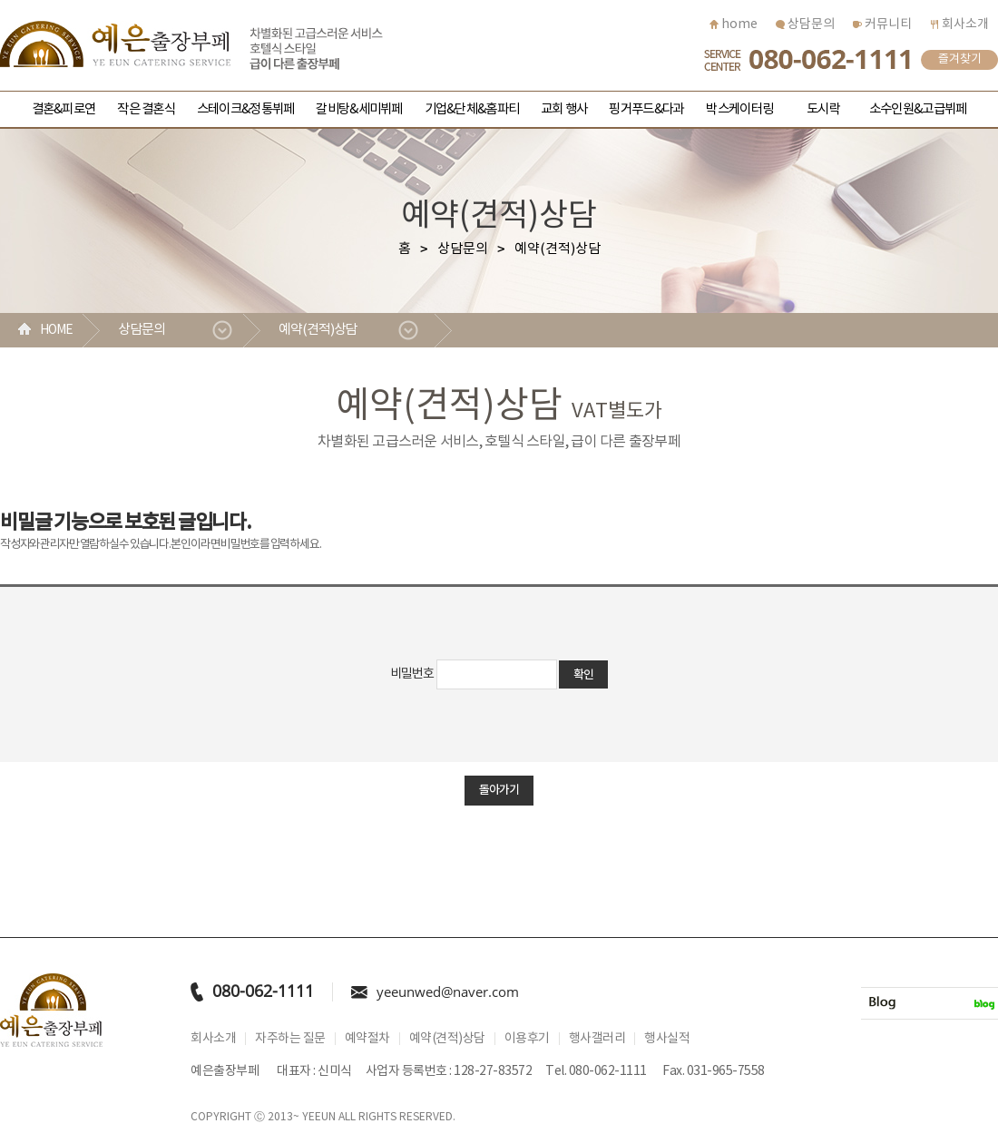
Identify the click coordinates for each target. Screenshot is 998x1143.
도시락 (823, 109)
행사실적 (667, 1038)
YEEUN (319, 1117)
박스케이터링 (739, 109)
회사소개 (959, 24)
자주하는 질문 (290, 1038)
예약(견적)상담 (318, 329)
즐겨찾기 (960, 59)
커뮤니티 (882, 24)
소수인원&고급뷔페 (917, 109)
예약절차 (367, 1038)
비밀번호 (412, 674)
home (733, 24)
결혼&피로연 (64, 109)
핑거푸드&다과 (646, 109)
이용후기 (527, 1038)
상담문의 (805, 24)
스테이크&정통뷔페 (245, 109)
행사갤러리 (597, 1038)
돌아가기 (499, 790)
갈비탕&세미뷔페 (359, 109)
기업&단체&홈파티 (472, 109)
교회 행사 (564, 109)
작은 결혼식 (146, 109)
